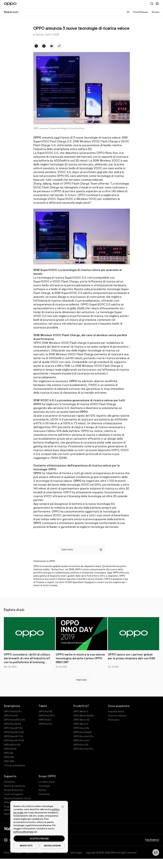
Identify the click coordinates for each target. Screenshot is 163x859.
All (128, 12)
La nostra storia (47, 782)
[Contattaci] (155, 852)
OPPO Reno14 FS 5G (14, 741)
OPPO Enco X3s (81, 728)
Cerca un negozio (117, 716)
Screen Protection (13, 790)
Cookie (18, 853)
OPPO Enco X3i (80, 745)
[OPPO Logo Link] (10, 4)
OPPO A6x (9, 757)
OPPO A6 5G (10, 749)
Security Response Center (17, 798)
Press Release (140, 12)
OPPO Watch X (80, 724)
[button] (62, 806)
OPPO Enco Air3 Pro (83, 749)
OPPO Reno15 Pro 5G (14, 720)
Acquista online (116, 711)
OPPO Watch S (80, 711)
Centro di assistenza (14, 786)
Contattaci (9, 782)
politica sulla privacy (23, 832)
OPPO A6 (8, 753)
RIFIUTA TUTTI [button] (26, 845)
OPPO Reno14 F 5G (13, 736)
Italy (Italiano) (152, 840)
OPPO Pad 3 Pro (47, 716)
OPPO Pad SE (45, 711)
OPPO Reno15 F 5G (13, 728)
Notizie (42, 790)
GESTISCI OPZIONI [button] (52, 845)
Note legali (76, 853)
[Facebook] (6, 840)
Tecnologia (44, 786)
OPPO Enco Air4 (81, 741)
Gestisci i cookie (34, 853)
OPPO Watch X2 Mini (83, 716)
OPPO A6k (9, 761)
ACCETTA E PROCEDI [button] (39, 838)
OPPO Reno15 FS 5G (14, 732)
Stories (155, 12)
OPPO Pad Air (45, 724)
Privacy (7, 853)
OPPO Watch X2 (81, 720)
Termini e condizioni (56, 853)
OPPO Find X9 (11, 716)
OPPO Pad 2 (45, 720)
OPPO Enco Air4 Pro (83, 736)
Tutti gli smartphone (14, 765)
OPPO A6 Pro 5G (12, 745)
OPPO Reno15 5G (12, 724)
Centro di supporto (13, 794)
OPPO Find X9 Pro (13, 711)
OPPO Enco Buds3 (82, 732)
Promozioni (113, 720)
